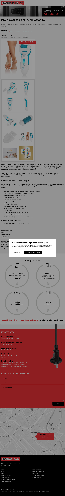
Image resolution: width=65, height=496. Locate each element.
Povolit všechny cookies (33, 253)
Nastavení (17, 253)
